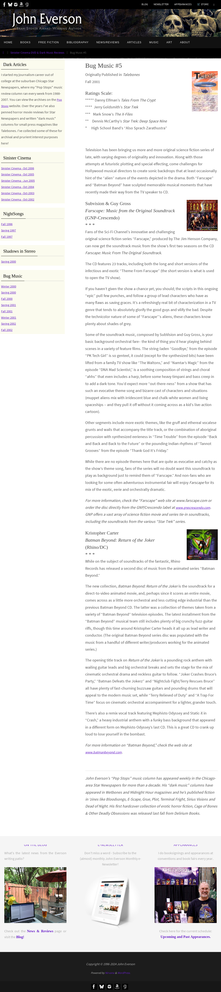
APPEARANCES (182, 4)
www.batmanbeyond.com (106, 752)
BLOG (145, 4)
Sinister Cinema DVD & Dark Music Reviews (37, 53)
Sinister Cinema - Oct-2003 (20, 193)
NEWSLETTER (161, 4)
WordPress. (123, 973)
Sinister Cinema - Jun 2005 (20, 180)
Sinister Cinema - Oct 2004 (20, 187)
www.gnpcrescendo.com (196, 507)
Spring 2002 (9, 323)
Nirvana (109, 973)
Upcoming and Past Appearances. (186, 937)
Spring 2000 (9, 261)
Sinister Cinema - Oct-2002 (20, 199)
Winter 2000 (9, 286)
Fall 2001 (7, 311)
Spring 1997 (9, 230)
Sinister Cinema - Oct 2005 (20, 174)
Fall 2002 (7, 329)
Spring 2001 (9, 305)
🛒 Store (202, 4)
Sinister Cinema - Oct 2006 (20, 168)
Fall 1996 (7, 224)
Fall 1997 (7, 236)
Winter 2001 (9, 317)
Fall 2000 (7, 298)
